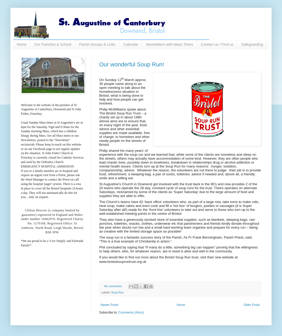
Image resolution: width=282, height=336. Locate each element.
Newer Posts (109, 305)
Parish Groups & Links (97, 44)
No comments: (113, 286)
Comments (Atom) (131, 312)
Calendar (130, 44)
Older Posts (251, 305)
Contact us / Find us (217, 44)
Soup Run (117, 292)
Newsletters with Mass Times (169, 44)
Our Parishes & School (52, 44)
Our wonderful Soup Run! (131, 64)
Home (21, 44)
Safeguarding (252, 44)
